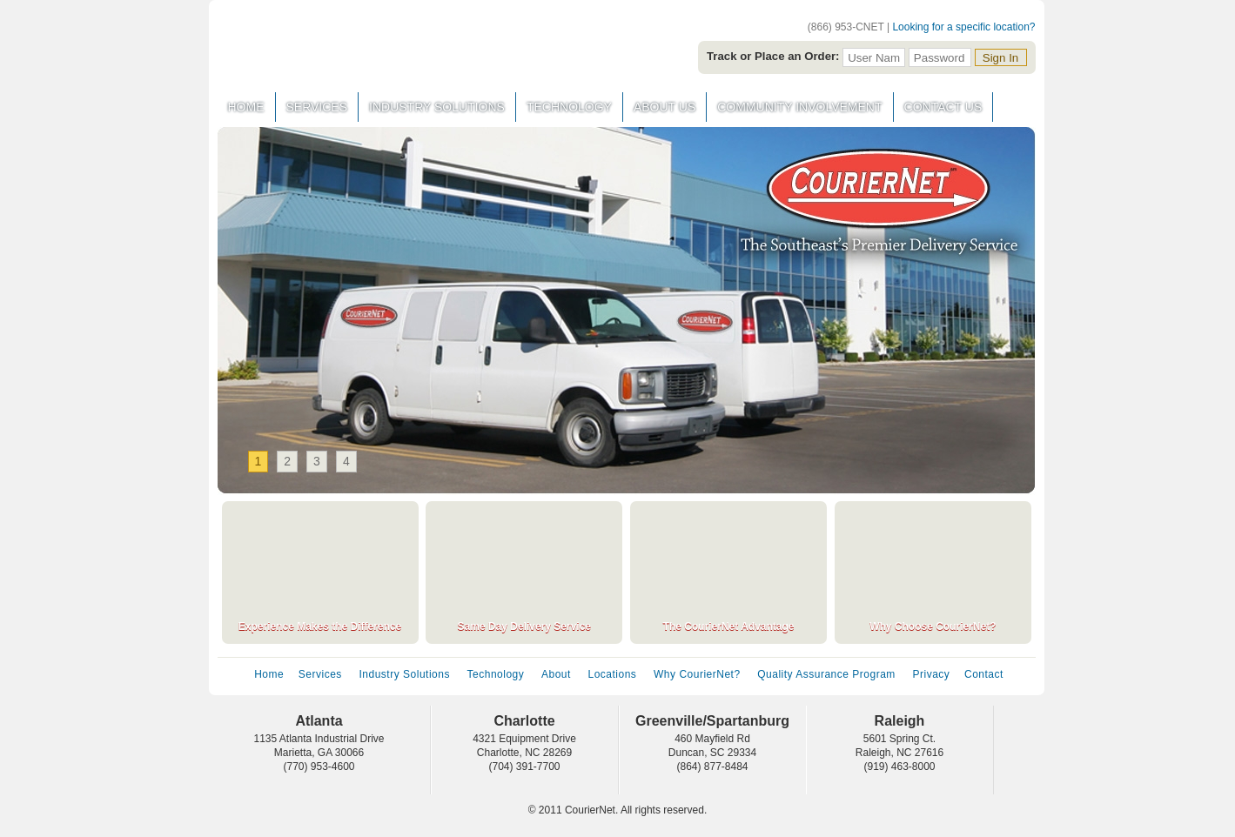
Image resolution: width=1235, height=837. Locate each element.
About (556, 674)
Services (317, 107)
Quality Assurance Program (826, 674)
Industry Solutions (437, 107)
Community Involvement (799, 107)
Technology (569, 107)
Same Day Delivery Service (524, 626)
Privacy (931, 674)
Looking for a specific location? (963, 27)
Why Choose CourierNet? (932, 626)
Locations (612, 674)
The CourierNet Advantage (729, 626)
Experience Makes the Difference (319, 626)
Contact (983, 674)
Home (246, 107)
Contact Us (943, 107)
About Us (664, 107)
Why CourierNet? (697, 674)
